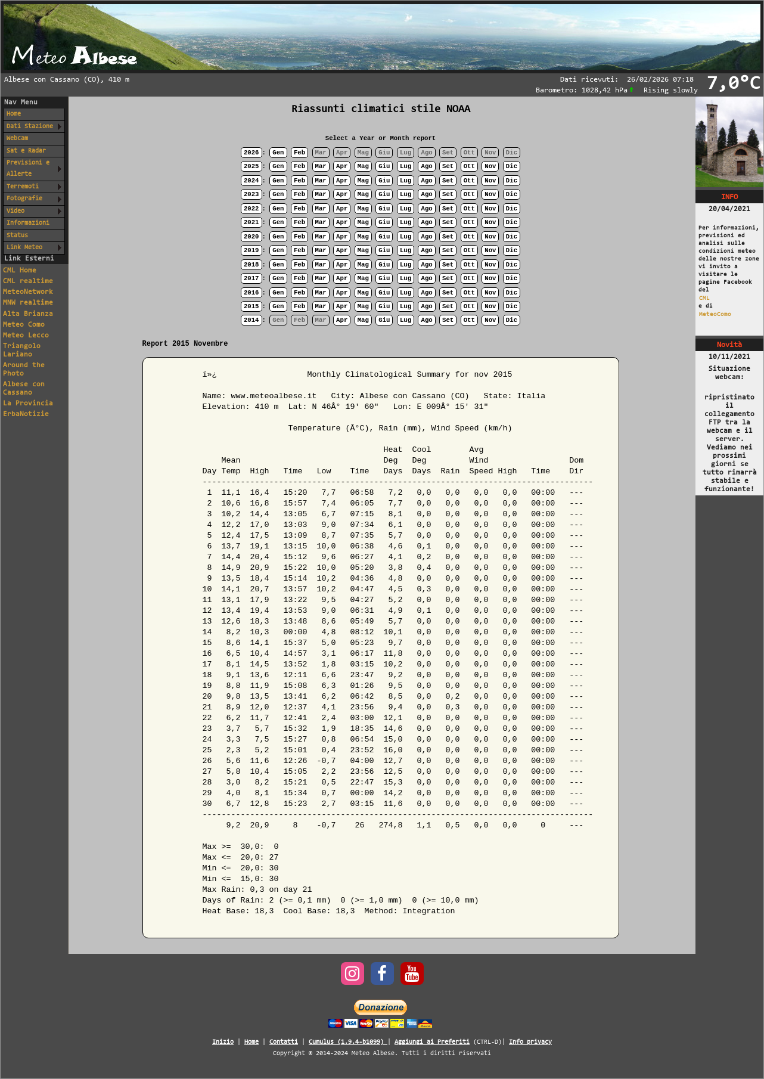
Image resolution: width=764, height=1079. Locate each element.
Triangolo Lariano (22, 350)
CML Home (19, 270)
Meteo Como (24, 324)
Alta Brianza (28, 314)
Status (17, 235)
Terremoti (23, 187)
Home (14, 114)
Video (15, 211)
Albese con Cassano (24, 388)
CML (704, 298)
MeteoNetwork (28, 292)
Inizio (223, 1042)
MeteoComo (715, 314)
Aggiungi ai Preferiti (432, 1042)
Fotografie (24, 199)
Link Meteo (24, 247)
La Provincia (28, 403)
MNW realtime (28, 302)
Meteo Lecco (26, 335)
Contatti (283, 1042)
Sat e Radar (26, 151)
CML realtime (28, 281)
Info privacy (530, 1042)
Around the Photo (24, 369)
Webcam (17, 138)
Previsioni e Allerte (28, 169)
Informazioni (28, 223)
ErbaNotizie (26, 414)
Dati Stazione (30, 126)
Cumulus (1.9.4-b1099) (348, 1042)
